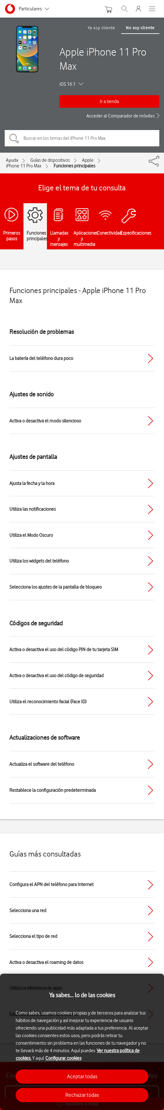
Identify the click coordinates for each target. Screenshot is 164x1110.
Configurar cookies (63, 1058)
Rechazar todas (82, 1095)
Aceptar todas (82, 1076)
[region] (82, 1042)
